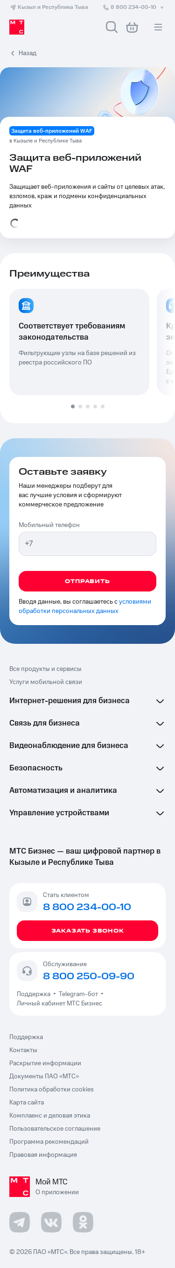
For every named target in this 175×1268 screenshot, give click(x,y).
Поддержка (35, 994)
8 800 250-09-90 (88, 976)
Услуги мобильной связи (45, 682)
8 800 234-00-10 (134, 7)
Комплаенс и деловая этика (49, 1115)
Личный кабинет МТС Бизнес (59, 1003)
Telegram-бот (78, 994)
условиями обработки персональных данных (85, 606)
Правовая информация (43, 1155)
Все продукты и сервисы (45, 669)
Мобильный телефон (49, 525)
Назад (27, 53)
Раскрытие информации (45, 1063)
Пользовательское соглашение (54, 1128)
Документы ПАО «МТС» (44, 1076)
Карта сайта (26, 1102)
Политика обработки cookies (51, 1089)
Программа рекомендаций (49, 1142)
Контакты (23, 1050)
